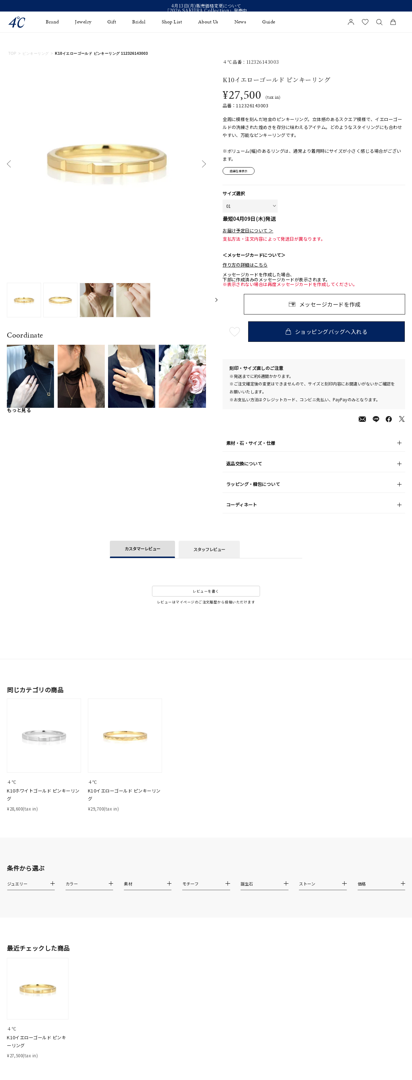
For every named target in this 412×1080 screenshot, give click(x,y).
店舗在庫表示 (241, 171)
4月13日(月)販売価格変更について (206, 6)
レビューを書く (206, 592)
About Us (208, 22)
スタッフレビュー (209, 551)
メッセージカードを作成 (329, 305)
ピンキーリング (35, 53)
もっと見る (19, 410)
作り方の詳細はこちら (245, 266)
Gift (111, 22)
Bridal (138, 22)
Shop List (172, 22)
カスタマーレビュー (142, 550)
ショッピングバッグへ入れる (327, 333)
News (240, 22)
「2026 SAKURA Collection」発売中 (206, 10)
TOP (12, 53)
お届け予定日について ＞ (248, 232)
